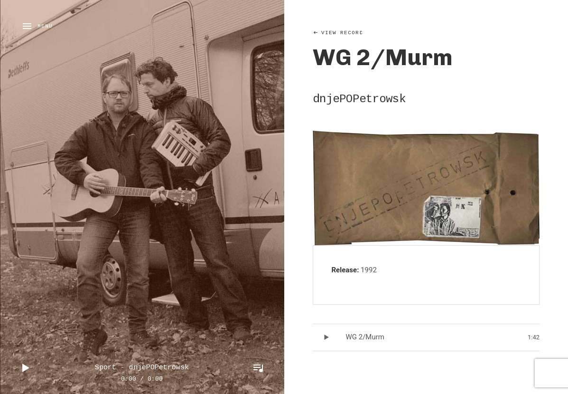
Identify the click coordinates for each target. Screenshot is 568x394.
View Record (342, 33)
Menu (45, 26)
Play (26, 367)
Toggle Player (258, 367)
